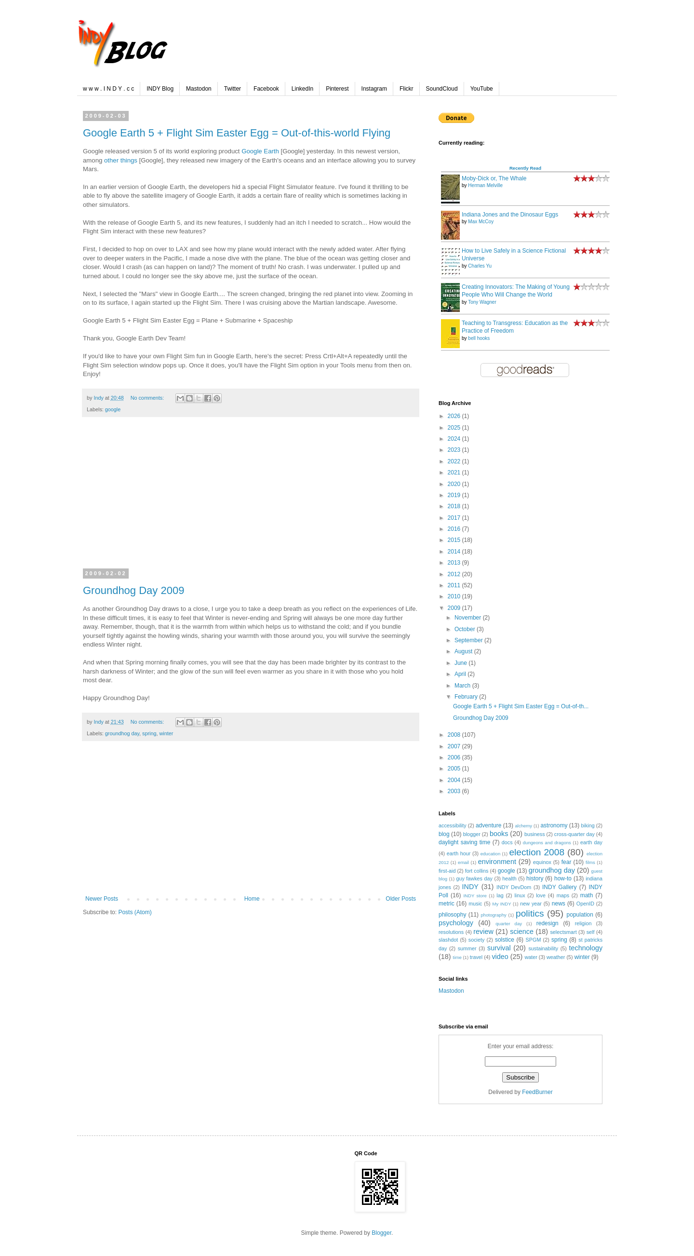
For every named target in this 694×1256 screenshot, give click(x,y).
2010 (455, 596)
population (580, 914)
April (460, 674)
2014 (455, 551)
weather (556, 957)
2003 (455, 791)
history (534, 878)
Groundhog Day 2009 (133, 590)
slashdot (448, 940)
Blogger (381, 1232)
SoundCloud (442, 88)
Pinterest (337, 88)
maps (563, 895)
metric (446, 903)
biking (588, 825)
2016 (455, 529)
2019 (455, 495)
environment (497, 861)
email (463, 862)
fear (566, 862)
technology (585, 948)
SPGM (533, 940)
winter (167, 733)
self (591, 932)
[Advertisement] (250, 499)
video (500, 956)
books (499, 833)
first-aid (447, 871)
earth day (591, 842)
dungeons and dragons (547, 842)
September (469, 640)
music (475, 903)
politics (530, 913)
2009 (455, 608)
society (476, 940)
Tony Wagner (482, 302)
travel (476, 957)
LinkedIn (302, 88)
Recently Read (525, 168)
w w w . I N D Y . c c (108, 88)
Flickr (407, 88)
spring (149, 733)
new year (531, 903)
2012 (455, 574)
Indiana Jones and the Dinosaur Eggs (510, 214)
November (468, 617)
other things (120, 160)
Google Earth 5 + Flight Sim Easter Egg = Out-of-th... (520, 706)
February (466, 696)
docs (507, 842)
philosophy (452, 914)
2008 (455, 734)
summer (467, 948)
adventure (488, 825)
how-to (563, 878)
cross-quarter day (574, 834)
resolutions (451, 932)
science (522, 931)
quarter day (508, 923)
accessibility (453, 825)
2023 (455, 449)
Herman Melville (485, 185)
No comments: (148, 398)
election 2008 (536, 852)
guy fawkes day (474, 878)
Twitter (232, 88)
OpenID (585, 903)
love (541, 895)
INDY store (474, 895)
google (112, 409)
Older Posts (401, 898)
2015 (455, 540)
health (509, 878)
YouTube (481, 88)
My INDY (501, 903)
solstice (504, 939)
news (558, 903)
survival (499, 948)
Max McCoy (481, 221)
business (534, 834)
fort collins (477, 871)
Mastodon (199, 88)
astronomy (553, 825)
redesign (547, 923)
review (483, 931)
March (463, 685)
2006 (455, 757)
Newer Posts (101, 898)
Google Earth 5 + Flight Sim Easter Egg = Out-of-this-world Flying (236, 133)
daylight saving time (464, 842)
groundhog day (122, 733)
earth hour (459, 853)
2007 (455, 746)
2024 (455, 438)
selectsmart (563, 932)
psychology (456, 923)
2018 (455, 506)
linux (519, 895)
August (464, 651)
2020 (455, 484)
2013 (455, 562)
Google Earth (260, 151)
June (461, 663)
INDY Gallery (559, 887)
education (490, 853)
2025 (455, 427)
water (530, 957)
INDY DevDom (513, 887)
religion (583, 923)
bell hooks (479, 338)
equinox (542, 862)
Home (252, 898)
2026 (455, 416)
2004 (455, 780)
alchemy (523, 825)
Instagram (374, 88)
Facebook (266, 88)
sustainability (543, 948)
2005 (455, 768)
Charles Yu (480, 266)
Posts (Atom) (134, 912)
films (590, 862)
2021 (455, 472)
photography (494, 915)
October (465, 629)
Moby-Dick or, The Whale (494, 178)
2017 (455, 517)
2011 (455, 585)
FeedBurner (537, 1092)
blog (444, 834)
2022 (455, 461)
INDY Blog (160, 88)
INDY (470, 887)
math (586, 895)
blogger (471, 834)
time (457, 957)
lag (499, 895)
